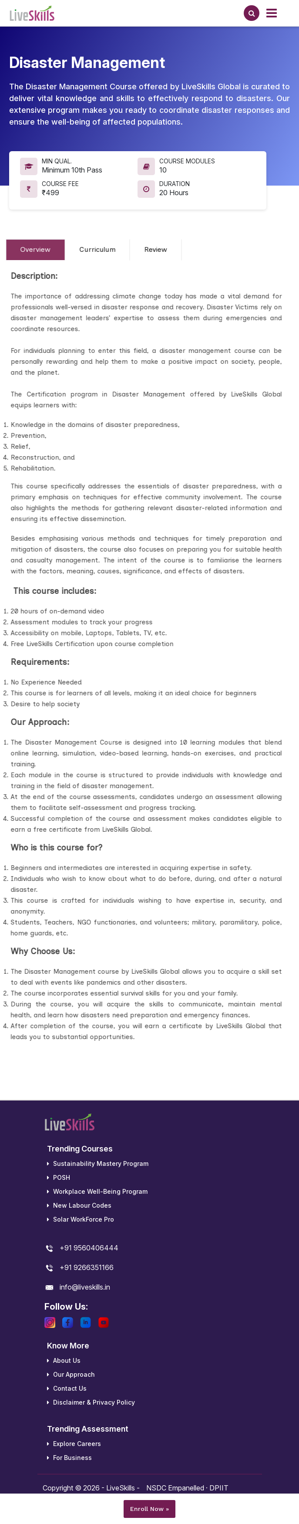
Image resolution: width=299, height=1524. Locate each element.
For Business (69, 1457)
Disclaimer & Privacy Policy (91, 1402)
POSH (58, 1177)
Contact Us (67, 1388)
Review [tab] (147, 249)
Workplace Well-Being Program (97, 1191)
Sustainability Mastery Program (97, 1163)
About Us (64, 1360)
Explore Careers (74, 1443)
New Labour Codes (79, 1205)
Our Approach (71, 1374)
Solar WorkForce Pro (80, 1219)
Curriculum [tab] (89, 249)
